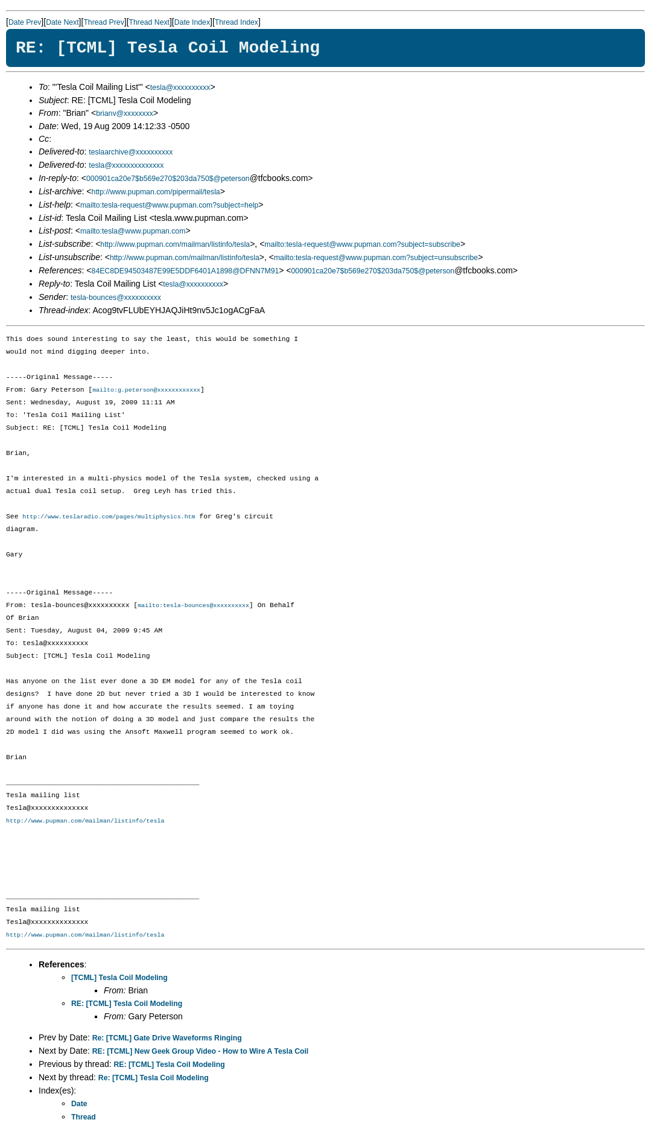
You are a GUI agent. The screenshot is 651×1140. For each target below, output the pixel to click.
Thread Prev (103, 22)
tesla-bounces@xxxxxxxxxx (116, 297)
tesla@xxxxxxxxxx (180, 87)
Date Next (62, 22)
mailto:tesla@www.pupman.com (132, 231)
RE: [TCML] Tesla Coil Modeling (126, 1005)
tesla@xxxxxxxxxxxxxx (126, 165)
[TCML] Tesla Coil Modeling (119, 979)
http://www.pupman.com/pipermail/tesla (156, 192)
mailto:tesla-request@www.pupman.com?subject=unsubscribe (376, 257)
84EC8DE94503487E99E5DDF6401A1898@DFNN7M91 (185, 271)
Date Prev (24, 22)
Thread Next (149, 22)
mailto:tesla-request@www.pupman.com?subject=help (169, 205)
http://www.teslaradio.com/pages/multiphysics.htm (108, 518)
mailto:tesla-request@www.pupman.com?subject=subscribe (362, 244)
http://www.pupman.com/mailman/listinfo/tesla (175, 244)
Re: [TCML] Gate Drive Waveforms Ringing (167, 1040)
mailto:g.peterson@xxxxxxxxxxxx (146, 390)
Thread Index (236, 22)
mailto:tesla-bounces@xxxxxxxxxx (193, 607)
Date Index (192, 22)
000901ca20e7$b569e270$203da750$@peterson (168, 178)
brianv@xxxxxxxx (124, 113)
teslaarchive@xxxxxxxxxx (131, 152)
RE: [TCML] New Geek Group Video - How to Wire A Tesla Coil (200, 1053)
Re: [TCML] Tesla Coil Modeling (153, 1079)
